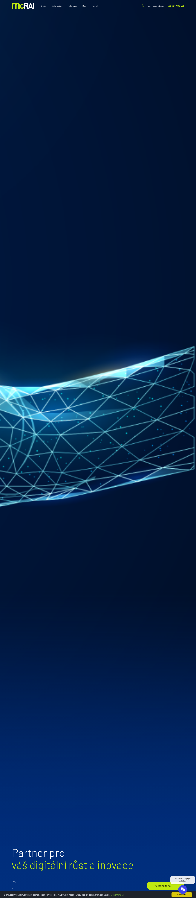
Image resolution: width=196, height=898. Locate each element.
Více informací (117, 895)
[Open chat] (182, 890)
